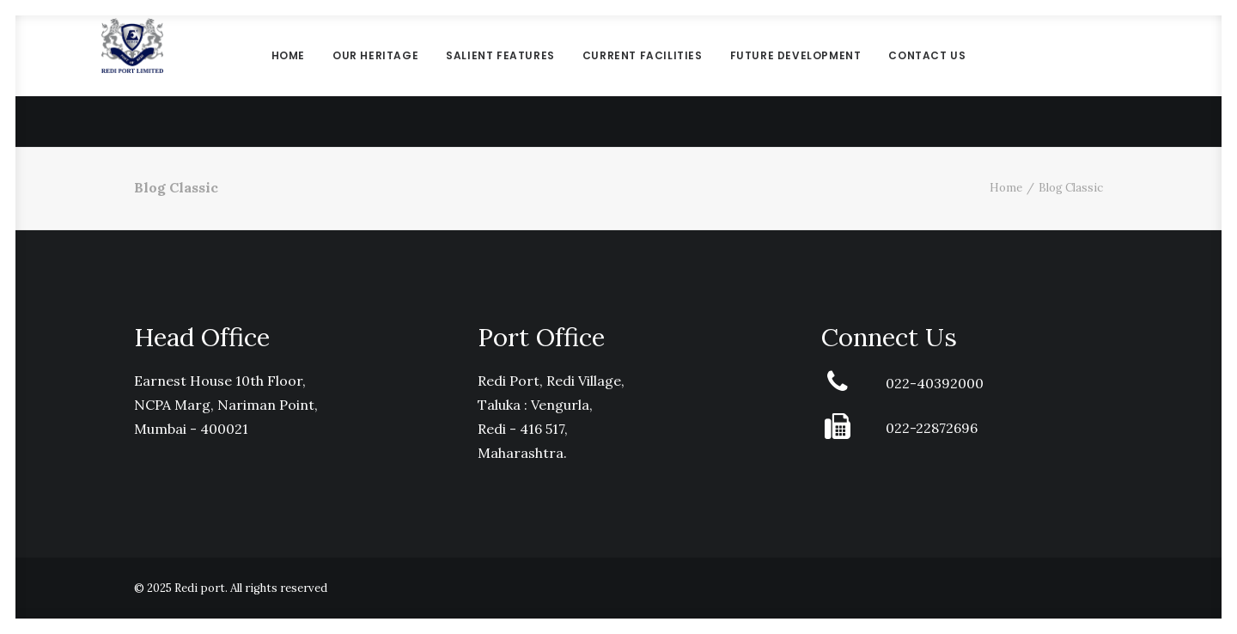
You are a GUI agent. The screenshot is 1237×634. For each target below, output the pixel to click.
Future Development (796, 81)
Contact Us (927, 81)
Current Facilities (642, 81)
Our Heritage (375, 81)
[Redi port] (131, 82)
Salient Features (500, 81)
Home (288, 81)
